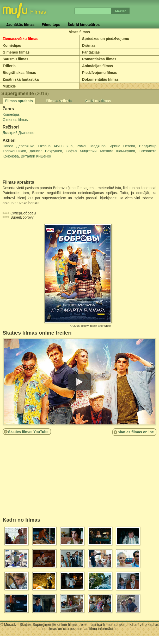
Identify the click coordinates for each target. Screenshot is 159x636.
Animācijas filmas (97, 66)
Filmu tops (51, 24)
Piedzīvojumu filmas (99, 73)
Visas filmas (79, 32)
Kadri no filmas (98, 101)
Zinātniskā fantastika (21, 79)
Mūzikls (9, 86)
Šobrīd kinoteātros (84, 24)
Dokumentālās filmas (100, 79)
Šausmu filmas (15, 59)
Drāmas (88, 45)
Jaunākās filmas (20, 24)
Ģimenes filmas (16, 52)
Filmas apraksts (19, 101)
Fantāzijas (91, 52)
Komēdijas (12, 45)
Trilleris (9, 66)
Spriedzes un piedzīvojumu (105, 39)
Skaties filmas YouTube (28, 432)
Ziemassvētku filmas (20, 39)
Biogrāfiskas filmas (19, 73)
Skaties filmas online (136, 432)
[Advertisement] (33, 169)
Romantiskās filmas (99, 59)
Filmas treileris (59, 101)
